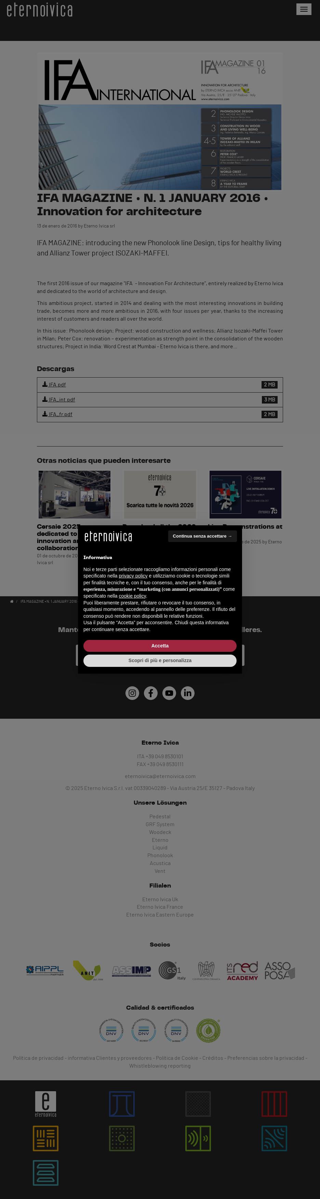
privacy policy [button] (133, 576)
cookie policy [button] (132, 596)
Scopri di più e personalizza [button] (160, 660)
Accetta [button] (160, 645)
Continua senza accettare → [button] (202, 536)
